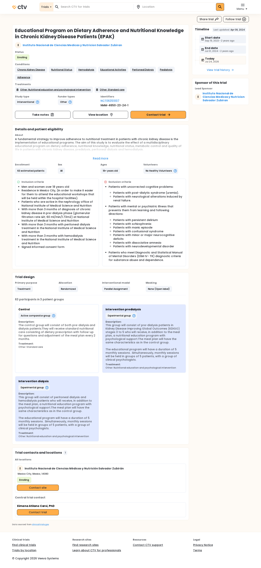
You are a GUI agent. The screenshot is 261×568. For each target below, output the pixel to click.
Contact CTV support (148, 545)
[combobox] (96, 6)
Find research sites (85, 545)
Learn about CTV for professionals (96, 550)
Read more (100, 158)
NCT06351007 (110, 100)
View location (101, 115)
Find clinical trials (24, 545)
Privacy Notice (203, 545)
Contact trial (158, 115)
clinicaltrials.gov (40, 524)
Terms (197, 550)
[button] (31, 70)
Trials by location (24, 550)
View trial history (220, 70)
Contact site (38, 488)
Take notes (43, 115)
